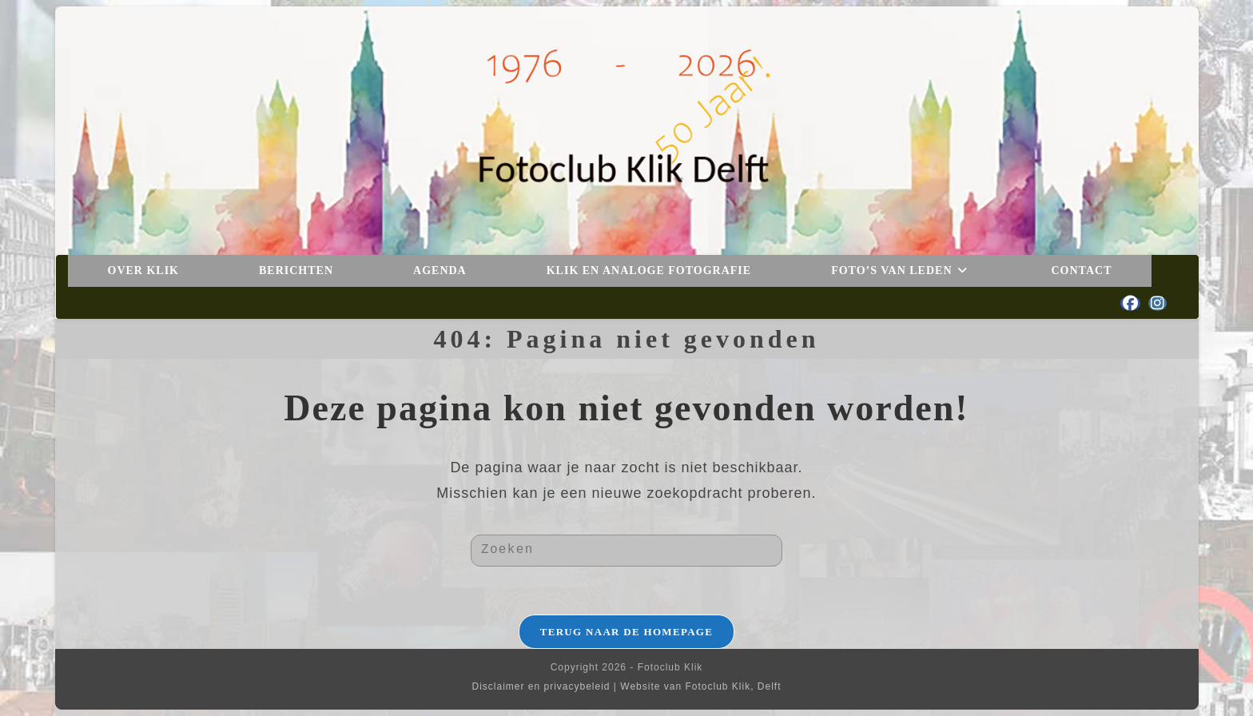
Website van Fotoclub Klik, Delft (700, 686)
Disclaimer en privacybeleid (540, 686)
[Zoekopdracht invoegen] (626, 551)
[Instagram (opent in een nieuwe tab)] (1157, 303)
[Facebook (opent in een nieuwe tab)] (1130, 303)
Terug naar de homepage (627, 632)
